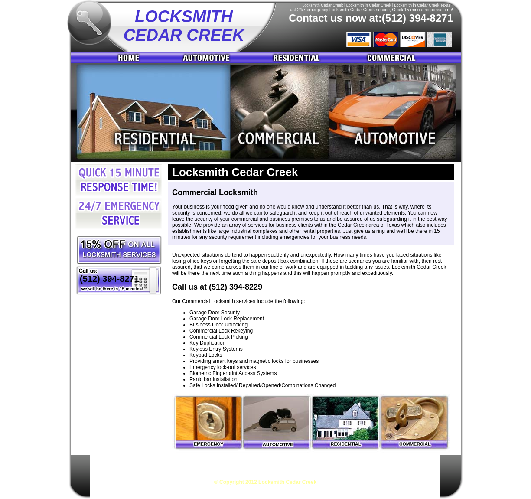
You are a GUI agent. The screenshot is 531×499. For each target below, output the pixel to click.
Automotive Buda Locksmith (211, 57)
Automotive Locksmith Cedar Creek (210, 464)
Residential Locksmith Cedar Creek (305, 464)
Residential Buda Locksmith (300, 57)
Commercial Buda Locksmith (403, 57)
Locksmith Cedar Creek (127, 464)
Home (119, 57)
